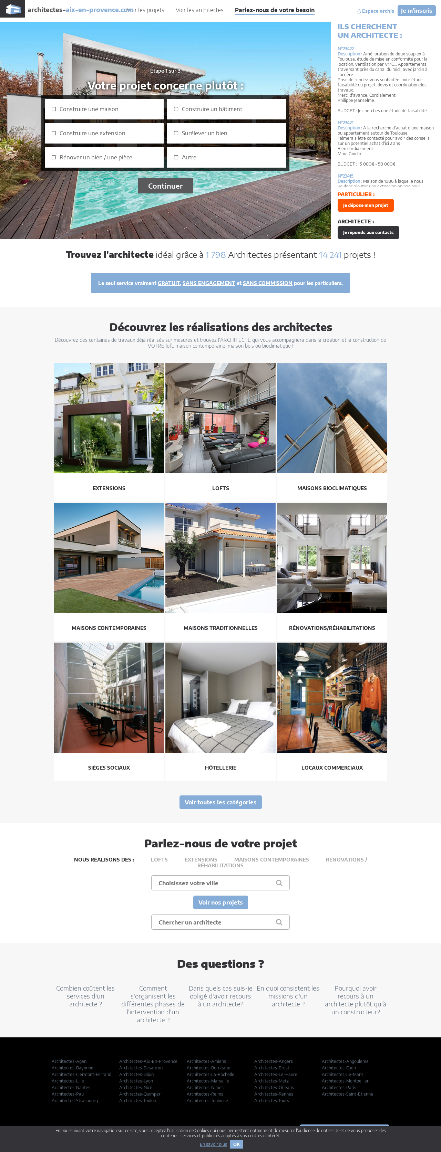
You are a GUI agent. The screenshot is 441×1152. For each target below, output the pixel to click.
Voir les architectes (200, 10)
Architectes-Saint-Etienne (347, 1094)
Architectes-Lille (68, 1081)
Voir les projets (145, 10)
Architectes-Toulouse (207, 1100)
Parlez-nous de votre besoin (275, 10)
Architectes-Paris (339, 1087)
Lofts (159, 860)
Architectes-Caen (339, 1067)
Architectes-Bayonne (72, 1067)
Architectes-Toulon (137, 1100)
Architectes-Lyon (136, 1081)
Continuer (165, 185)
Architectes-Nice (135, 1087)
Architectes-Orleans (274, 1087)
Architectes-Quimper (140, 1094)
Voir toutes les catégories (221, 802)
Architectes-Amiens (206, 1061)
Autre (189, 157)
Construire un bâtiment (212, 109)
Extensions (201, 860)
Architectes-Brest (271, 1067)
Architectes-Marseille (208, 1081)
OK (236, 1144)
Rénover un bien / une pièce (96, 157)
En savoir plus (213, 1144)
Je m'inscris (416, 10)
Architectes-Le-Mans (342, 1074)
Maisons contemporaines (271, 860)
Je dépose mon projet (365, 205)
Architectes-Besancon (141, 1067)
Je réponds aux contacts (368, 232)
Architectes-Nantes (71, 1087)
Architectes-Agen (69, 1061)
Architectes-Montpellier (345, 1081)
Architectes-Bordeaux (208, 1067)
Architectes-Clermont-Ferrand (81, 1074)
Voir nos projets (220, 902)
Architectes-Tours (271, 1100)
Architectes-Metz (271, 1081)
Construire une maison (89, 109)
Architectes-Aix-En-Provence (148, 1061)
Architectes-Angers (273, 1061)
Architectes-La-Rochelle (210, 1074)
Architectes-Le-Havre (275, 1074)
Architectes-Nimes (205, 1087)
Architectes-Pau (68, 1094)
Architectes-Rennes (273, 1094)
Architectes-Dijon (136, 1074)
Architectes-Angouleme (345, 1061)
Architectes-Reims (205, 1094)
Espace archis (375, 11)
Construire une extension (92, 133)
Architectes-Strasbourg (75, 1100)
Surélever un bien (204, 133)
